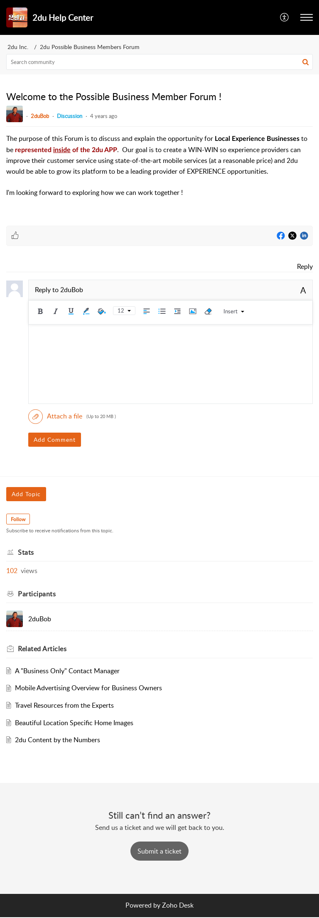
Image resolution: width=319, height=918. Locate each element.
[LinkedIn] (304, 236)
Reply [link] (305, 266)
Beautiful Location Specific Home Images (74, 722)
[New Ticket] (159, 851)
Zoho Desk (178, 905)
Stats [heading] (26, 552)
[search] (159, 62)
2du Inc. (17, 47)
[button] (284, 17)
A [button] (303, 290)
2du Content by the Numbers (57, 739)
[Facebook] (281, 236)
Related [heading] (42, 648)
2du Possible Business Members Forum (90, 47)
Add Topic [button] (26, 494)
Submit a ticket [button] (159, 851)
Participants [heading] (37, 593)
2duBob (40, 116)
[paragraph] (159, 165)
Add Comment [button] (55, 439)
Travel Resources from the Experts (64, 705)
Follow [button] (18, 519)
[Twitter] (292, 236)
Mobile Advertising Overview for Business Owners (88, 687)
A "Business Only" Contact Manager (67, 670)
